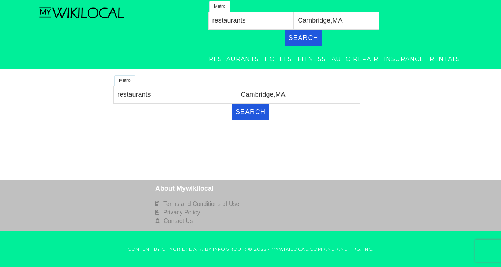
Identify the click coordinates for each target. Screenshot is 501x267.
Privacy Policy (181, 212)
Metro (219, 6)
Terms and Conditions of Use (201, 204)
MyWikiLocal (82, 13)
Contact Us (178, 221)
